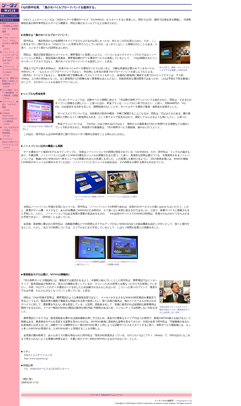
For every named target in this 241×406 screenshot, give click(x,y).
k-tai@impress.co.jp (184, 400)
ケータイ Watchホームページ (106, 395)
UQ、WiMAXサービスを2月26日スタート (46, 368)
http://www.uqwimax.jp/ (36, 358)
